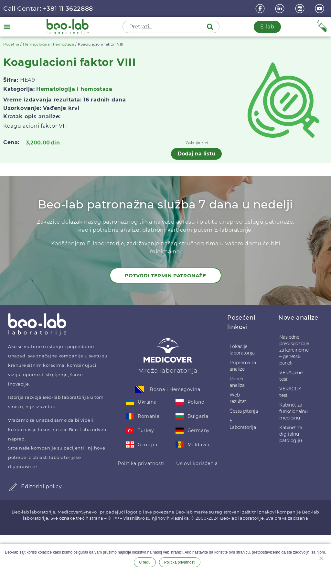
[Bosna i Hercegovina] (140, 389)
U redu (145, 562)
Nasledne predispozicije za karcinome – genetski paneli (294, 350)
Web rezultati (238, 398)
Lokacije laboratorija (242, 350)
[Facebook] (260, 8)
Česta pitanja (244, 411)
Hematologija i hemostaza (48, 44)
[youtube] (320, 8)
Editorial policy (41, 486)
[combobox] (165, 27)
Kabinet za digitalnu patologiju (290, 434)
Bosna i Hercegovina (175, 389)
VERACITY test (290, 392)
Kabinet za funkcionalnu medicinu (293, 411)
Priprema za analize (243, 366)
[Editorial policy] (13, 487)
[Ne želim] (321, 557)
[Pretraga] (211, 27)
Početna (11, 44)
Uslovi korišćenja (197, 463)
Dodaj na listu (196, 154)
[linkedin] (280, 8)
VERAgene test (291, 376)
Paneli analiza (237, 382)
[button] (7, 26)
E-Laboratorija (243, 424)
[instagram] (300, 8)
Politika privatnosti (141, 463)
